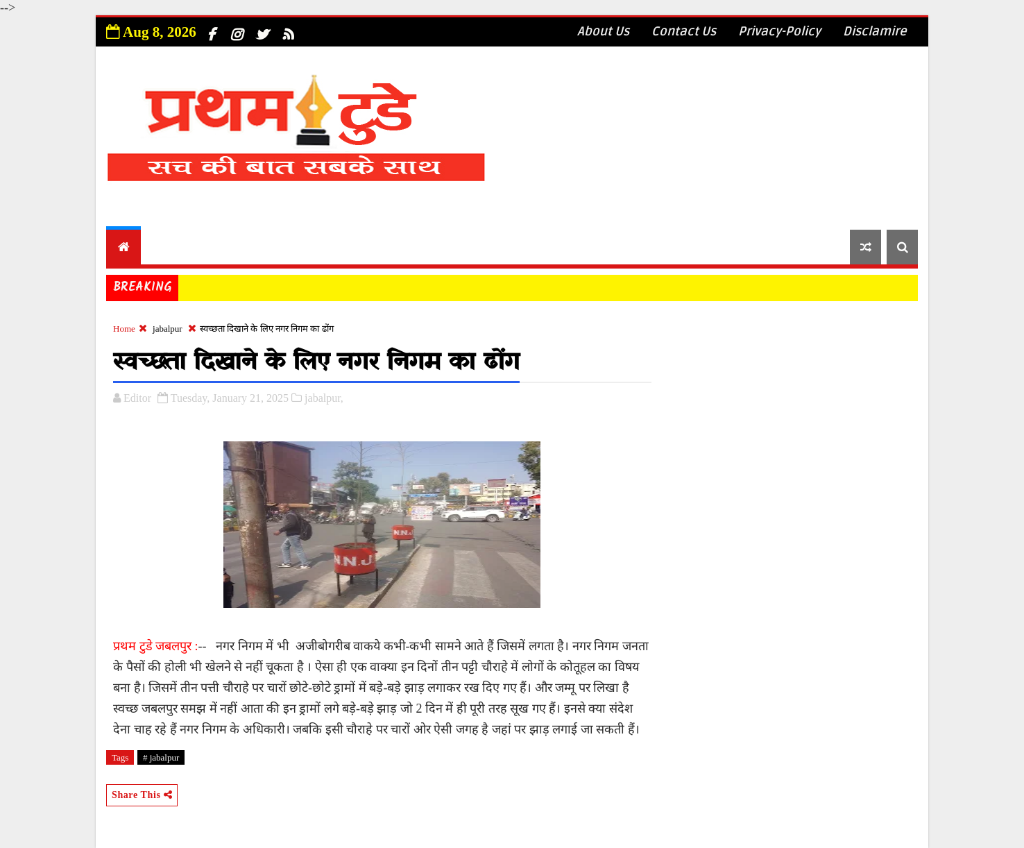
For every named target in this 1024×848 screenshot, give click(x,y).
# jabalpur (161, 757)
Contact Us (683, 31)
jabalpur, (324, 398)
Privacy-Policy (779, 31)
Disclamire (875, 31)
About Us (603, 31)
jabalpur (167, 328)
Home (124, 328)
